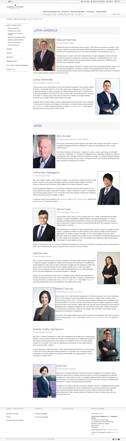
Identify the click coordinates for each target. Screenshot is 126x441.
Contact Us (10, 69)
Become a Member (98, 1)
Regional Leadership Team (35, 19)
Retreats (9, 57)
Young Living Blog (41, 413)
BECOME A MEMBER (97, 408)
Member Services (12, 413)
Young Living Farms (14, 45)
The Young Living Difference (17, 65)
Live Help (85, 1)
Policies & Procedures (14, 42)
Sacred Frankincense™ (79, 199)
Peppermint (40, 106)
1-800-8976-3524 (112, 429)
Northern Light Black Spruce (100, 317)
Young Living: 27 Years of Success (15, 34)
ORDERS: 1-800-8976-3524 (14, 408)
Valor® (74, 317)
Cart (117, 1)
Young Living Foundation (15, 420)
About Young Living (20, 19)
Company (102, 6)
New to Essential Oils (63, 6)
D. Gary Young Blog (41, 417)
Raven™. (75, 280)
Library (9, 49)
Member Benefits (89, 6)
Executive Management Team (17, 37)
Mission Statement (13, 28)
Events (9, 53)
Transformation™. (77, 106)
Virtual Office (113, 6)
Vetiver (59, 280)
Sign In (110, 1)
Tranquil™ (89, 280)
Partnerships (11, 61)
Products (77, 6)
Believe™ (42, 201)
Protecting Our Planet (14, 31)
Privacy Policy (51, 439)
